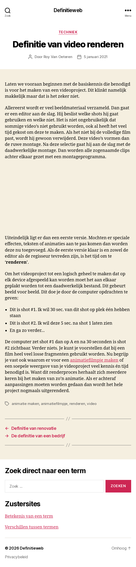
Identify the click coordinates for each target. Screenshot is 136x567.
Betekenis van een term (29, 516)
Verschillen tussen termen (32, 527)
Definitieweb (68, 10)
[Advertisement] (63, 199)
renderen (77, 403)
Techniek (68, 32)
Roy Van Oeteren (58, 56)
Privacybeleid (16, 556)
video (92, 403)
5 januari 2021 (96, 56)
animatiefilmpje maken (94, 360)
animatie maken (25, 403)
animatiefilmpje (54, 403)
